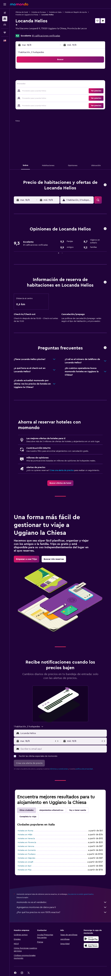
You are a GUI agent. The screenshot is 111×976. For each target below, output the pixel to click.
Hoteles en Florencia (27, 842)
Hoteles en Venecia (26, 839)
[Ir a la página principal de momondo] (19, 4)
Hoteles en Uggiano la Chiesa (26, 15)
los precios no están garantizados (80, 894)
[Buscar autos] (4, 24)
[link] (60, 483)
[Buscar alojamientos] (4, 19)
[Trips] (4, 32)
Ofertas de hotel (21, 12)
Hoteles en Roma (25, 831)
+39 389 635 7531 (24, 32)
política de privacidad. (84, 769)
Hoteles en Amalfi (25, 862)
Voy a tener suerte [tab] (77, 810)
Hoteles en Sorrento (27, 850)
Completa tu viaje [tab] (28, 817)
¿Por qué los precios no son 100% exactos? (62, 912)
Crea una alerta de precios (62, 470)
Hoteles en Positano (27, 854)
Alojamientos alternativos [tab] (51, 810)
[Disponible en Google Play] (91, 938)
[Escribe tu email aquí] (63, 749)
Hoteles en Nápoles (26, 858)
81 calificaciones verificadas (46, 36)
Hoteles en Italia (55, 12)
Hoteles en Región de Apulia (76, 12)
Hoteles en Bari (24, 866)
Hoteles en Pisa (24, 870)
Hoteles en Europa (38, 12)
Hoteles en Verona (26, 846)
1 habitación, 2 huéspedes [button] (31, 52)
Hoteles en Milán (25, 835)
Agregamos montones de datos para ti (62, 907)
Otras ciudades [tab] (27, 810)
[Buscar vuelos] (4, 13)
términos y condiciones (59, 769)
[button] (5, 4)
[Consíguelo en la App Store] (91, 945)
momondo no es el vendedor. (62, 902)
